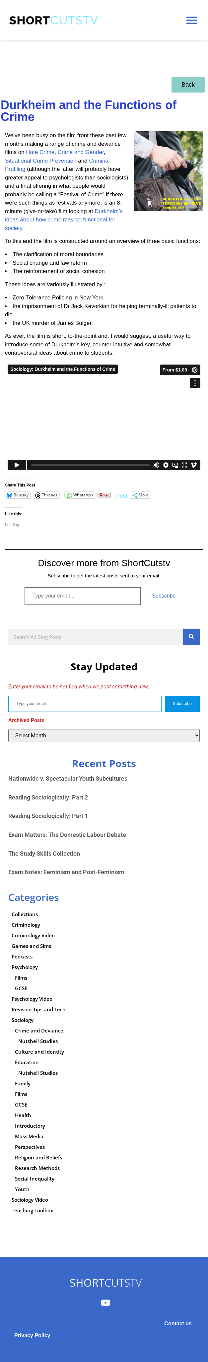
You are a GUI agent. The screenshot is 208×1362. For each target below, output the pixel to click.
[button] (192, 20)
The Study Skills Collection (44, 853)
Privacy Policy (32, 1335)
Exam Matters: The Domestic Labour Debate (67, 834)
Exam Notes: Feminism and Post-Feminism (66, 872)
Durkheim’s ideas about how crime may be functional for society (64, 219)
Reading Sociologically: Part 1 (48, 815)
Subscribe (163, 596)
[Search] (191, 637)
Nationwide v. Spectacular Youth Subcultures (67, 778)
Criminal (99, 161)
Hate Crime (40, 152)
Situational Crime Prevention (40, 161)
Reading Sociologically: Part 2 (48, 797)
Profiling (15, 169)
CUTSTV (106, 1282)
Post (121, 495)
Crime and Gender (81, 152)
